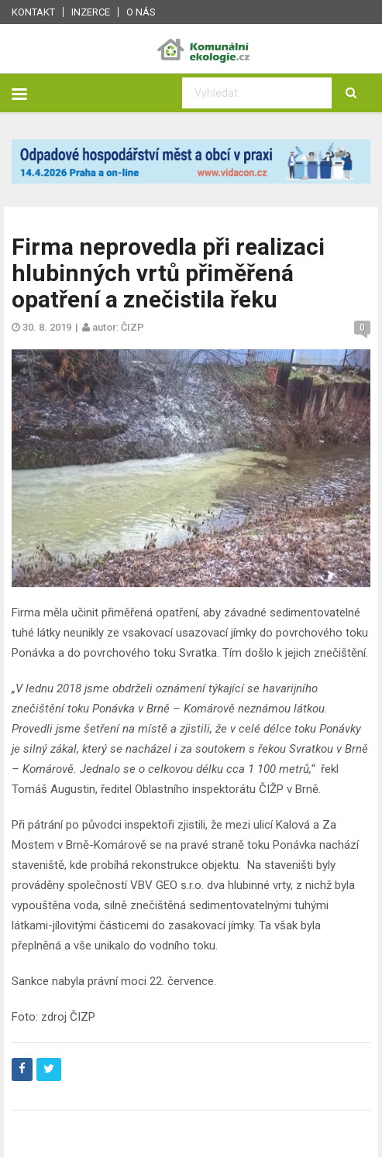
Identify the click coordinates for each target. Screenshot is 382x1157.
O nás (141, 12)
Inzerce (90, 12)
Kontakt (33, 12)
